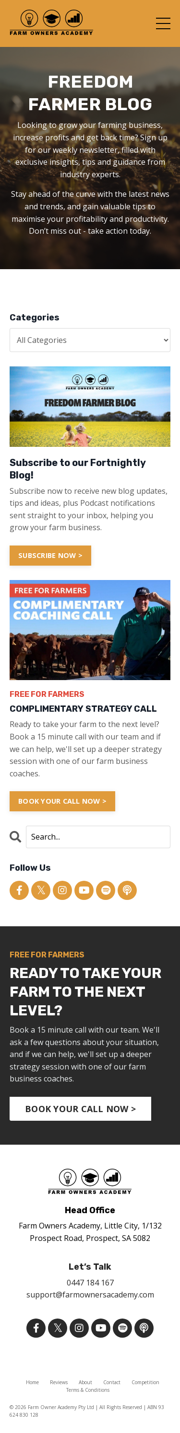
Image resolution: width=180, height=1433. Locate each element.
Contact (111, 1382)
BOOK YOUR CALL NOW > (62, 801)
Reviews (59, 1382)
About (85, 1382)
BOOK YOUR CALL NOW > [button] (80, 1109)
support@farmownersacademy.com (90, 1294)
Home (32, 1382)
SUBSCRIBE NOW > (50, 555)
